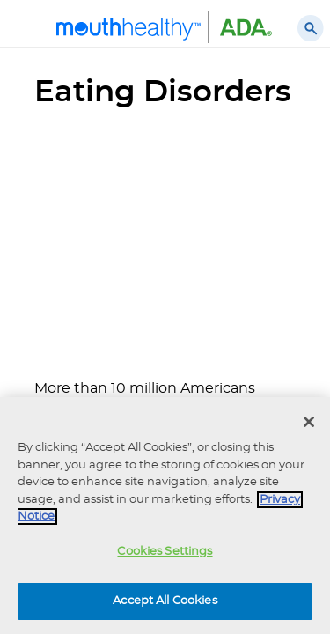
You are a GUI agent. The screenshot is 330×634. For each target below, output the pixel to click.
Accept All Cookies (164, 601)
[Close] (309, 421)
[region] (165, 515)
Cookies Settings (164, 551)
